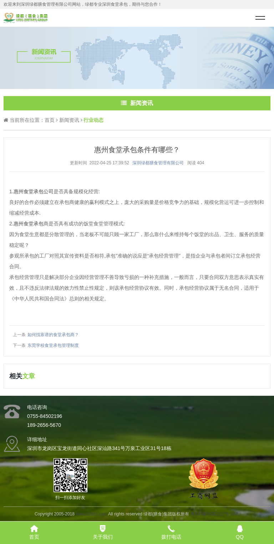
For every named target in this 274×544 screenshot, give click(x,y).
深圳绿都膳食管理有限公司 (158, 162)
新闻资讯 (69, 120)
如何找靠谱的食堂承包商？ (53, 334)
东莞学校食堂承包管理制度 (53, 345)
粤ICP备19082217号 (210, 513)
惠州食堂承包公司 (34, 191)
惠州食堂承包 (29, 223)
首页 (50, 120)
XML (234, 513)
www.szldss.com (91, 513)
